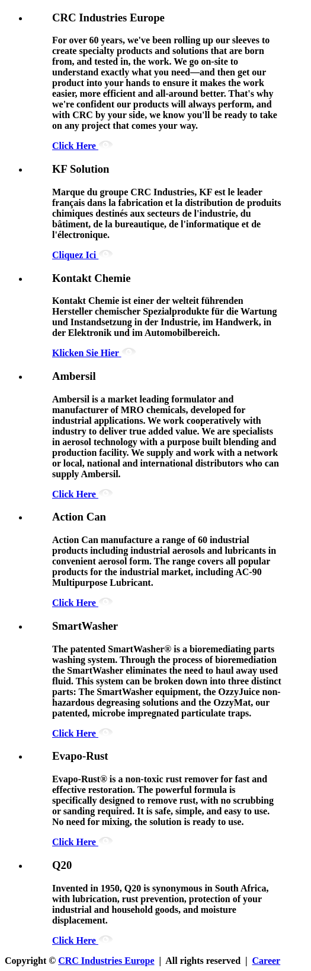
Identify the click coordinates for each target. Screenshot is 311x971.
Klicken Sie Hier (94, 353)
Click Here (82, 146)
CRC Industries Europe (106, 961)
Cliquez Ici (82, 255)
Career (266, 961)
